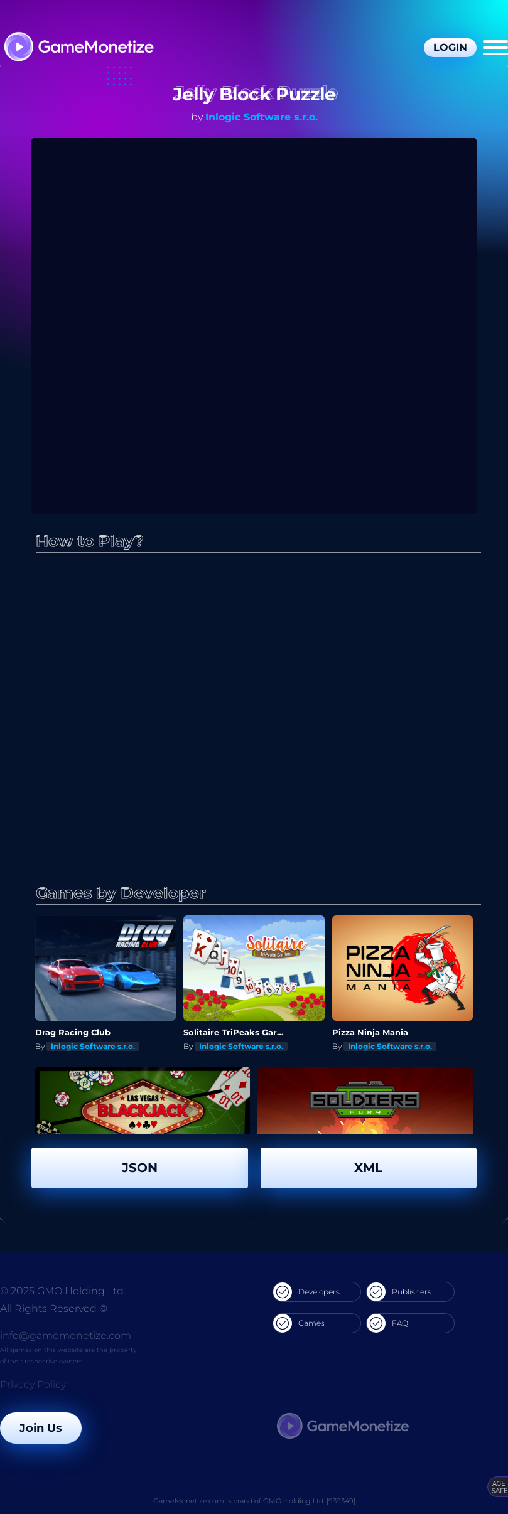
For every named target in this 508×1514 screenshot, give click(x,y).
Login (450, 47)
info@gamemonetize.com (65, 1335)
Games (299, 1323)
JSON (140, 1167)
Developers (306, 1291)
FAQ (387, 1323)
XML (368, 1167)
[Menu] (495, 47)
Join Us (40, 1428)
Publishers (399, 1291)
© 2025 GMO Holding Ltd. (63, 1291)
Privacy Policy (33, 1384)
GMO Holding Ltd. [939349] (309, 1500)
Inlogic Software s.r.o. (261, 117)
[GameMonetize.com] (78, 48)
